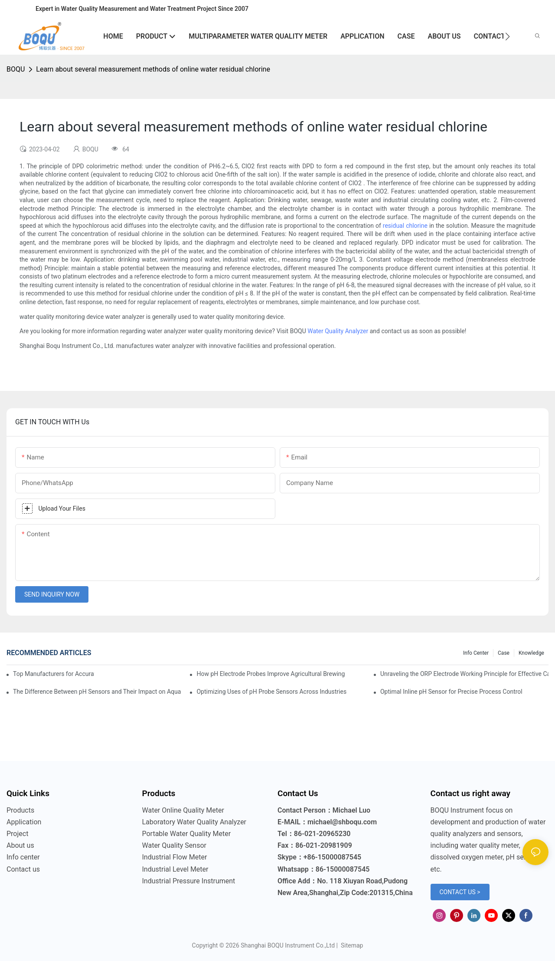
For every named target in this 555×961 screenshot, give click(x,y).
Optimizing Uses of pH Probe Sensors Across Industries (271, 691)
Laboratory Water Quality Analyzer (194, 822)
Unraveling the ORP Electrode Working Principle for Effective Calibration (464, 673)
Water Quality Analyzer (337, 331)
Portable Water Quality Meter (186, 834)
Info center (476, 653)
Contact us (23, 869)
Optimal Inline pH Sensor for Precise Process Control (451, 691)
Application (24, 822)
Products (20, 810)
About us (20, 845)
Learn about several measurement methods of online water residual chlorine (153, 69)
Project (17, 834)
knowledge (531, 653)
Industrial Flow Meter (174, 857)
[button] (507, 36)
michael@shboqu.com (342, 822)
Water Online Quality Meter (183, 810)
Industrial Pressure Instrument (188, 881)
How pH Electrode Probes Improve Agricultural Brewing (270, 673)
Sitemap (351, 945)
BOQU (16, 69)
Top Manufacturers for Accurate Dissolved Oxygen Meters (53, 673)
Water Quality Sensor (174, 845)
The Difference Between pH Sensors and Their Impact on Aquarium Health (97, 691)
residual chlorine (405, 225)
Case (503, 653)
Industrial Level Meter (175, 869)
